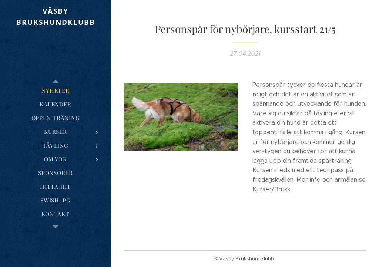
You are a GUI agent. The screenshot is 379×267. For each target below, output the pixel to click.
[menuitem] (55, 90)
